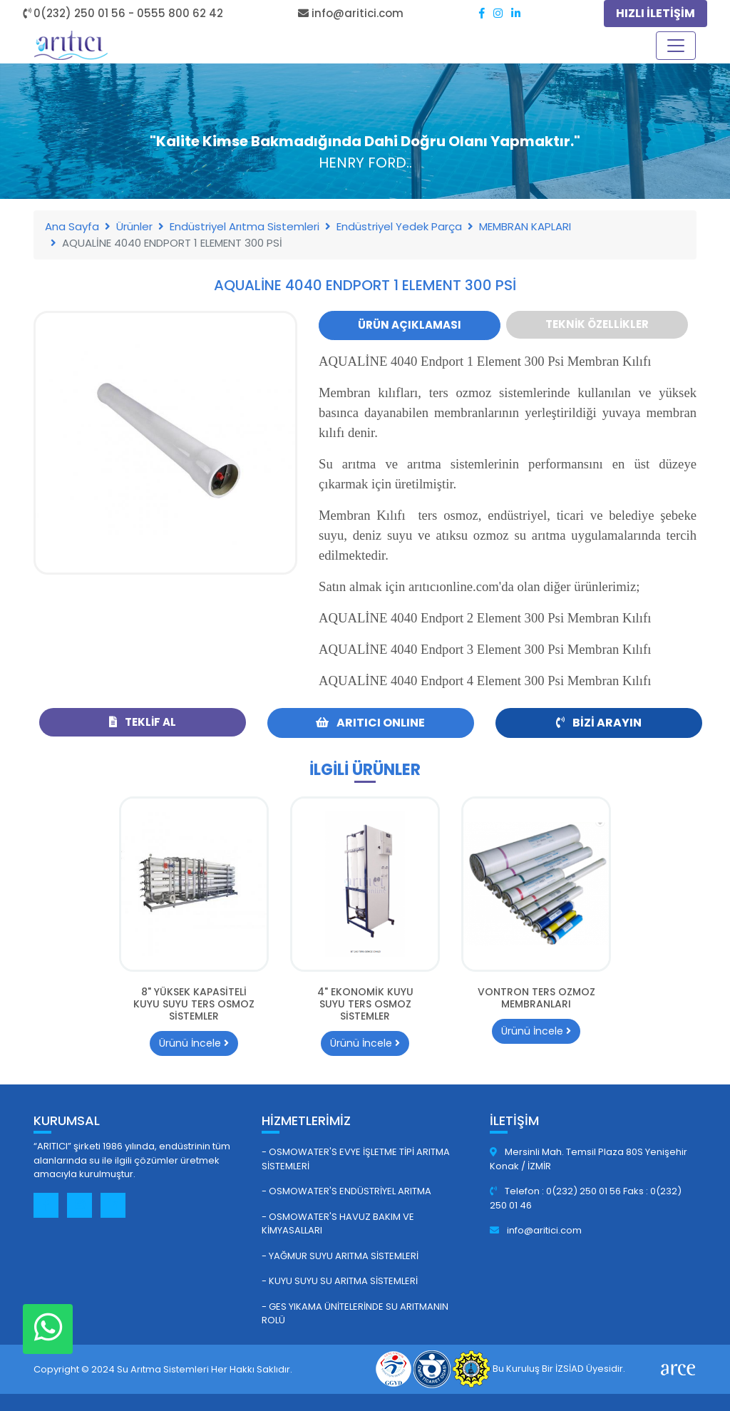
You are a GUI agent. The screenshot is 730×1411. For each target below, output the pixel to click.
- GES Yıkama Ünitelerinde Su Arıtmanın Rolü (355, 1314)
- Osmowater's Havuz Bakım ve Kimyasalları (338, 1224)
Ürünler (134, 226)
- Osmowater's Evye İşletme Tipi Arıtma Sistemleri (356, 1159)
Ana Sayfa (72, 226)
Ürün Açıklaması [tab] (409, 324)
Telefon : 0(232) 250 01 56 (556, 1191)
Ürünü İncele (194, 1043)
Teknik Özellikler (597, 324)
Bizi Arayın (599, 722)
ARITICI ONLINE (370, 722)
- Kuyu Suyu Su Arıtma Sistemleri (340, 1281)
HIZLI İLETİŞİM (655, 13)
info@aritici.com (536, 1230)
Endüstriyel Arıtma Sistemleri (244, 226)
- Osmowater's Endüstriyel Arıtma (346, 1191)
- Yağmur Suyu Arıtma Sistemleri (340, 1256)
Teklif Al (142, 721)
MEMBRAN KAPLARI (525, 226)
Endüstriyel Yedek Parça (399, 226)
